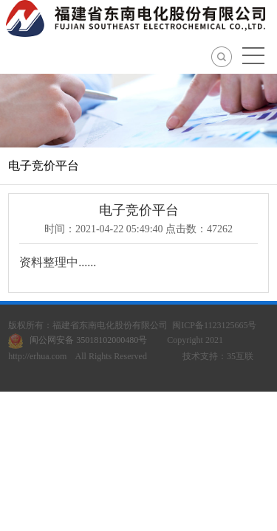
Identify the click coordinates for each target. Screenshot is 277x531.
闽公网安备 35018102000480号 (81, 340)
